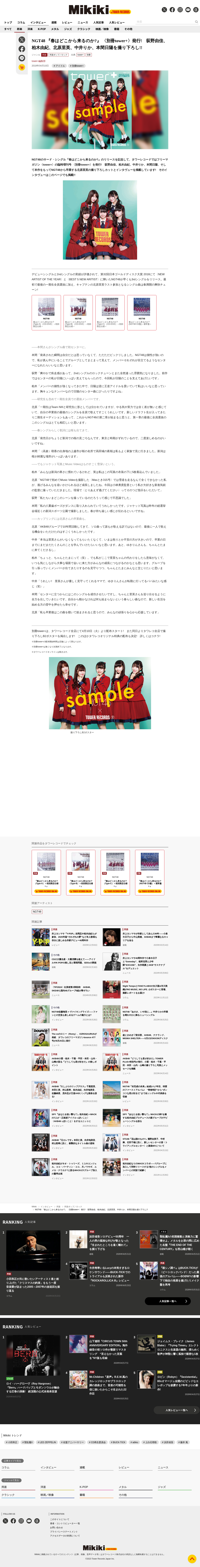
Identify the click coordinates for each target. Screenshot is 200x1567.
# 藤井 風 (183, 1442)
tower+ (80, 55)
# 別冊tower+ (77, 65)
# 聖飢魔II (27, 1442)
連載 (54, 22)
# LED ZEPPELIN (47, 1442)
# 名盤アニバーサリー (72, 1442)
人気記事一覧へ (168, 1301)
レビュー (67, 22)
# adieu (134, 1442)
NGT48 (37, 911)
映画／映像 (102, 29)
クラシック (83, 29)
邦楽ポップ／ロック (58, 55)
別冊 (89, 55)
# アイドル (59, 65)
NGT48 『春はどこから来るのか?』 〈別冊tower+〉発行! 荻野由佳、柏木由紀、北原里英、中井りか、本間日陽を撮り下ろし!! (91, 1209)
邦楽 (19, 29)
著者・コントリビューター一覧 (65, 1523)
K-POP (42, 29)
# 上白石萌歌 (150, 1442)
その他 (128, 29)
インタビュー (38, 22)
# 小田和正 (11, 1442)
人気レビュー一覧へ (177, 1410)
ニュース (83, 22)
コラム (21, 22)
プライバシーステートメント (64, 1532)
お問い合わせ (56, 1527)
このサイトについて (59, 1519)
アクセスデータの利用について (65, 1536)
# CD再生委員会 (97, 1442)
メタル (55, 29)
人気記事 (98, 22)
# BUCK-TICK (118, 1442)
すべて (8, 29)
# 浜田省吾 (167, 1442)
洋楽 (30, 29)
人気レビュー (117, 22)
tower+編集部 (38, 61)
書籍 (116, 29)
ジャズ (68, 29)
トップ (8, 22)
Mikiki (34, 1206)
